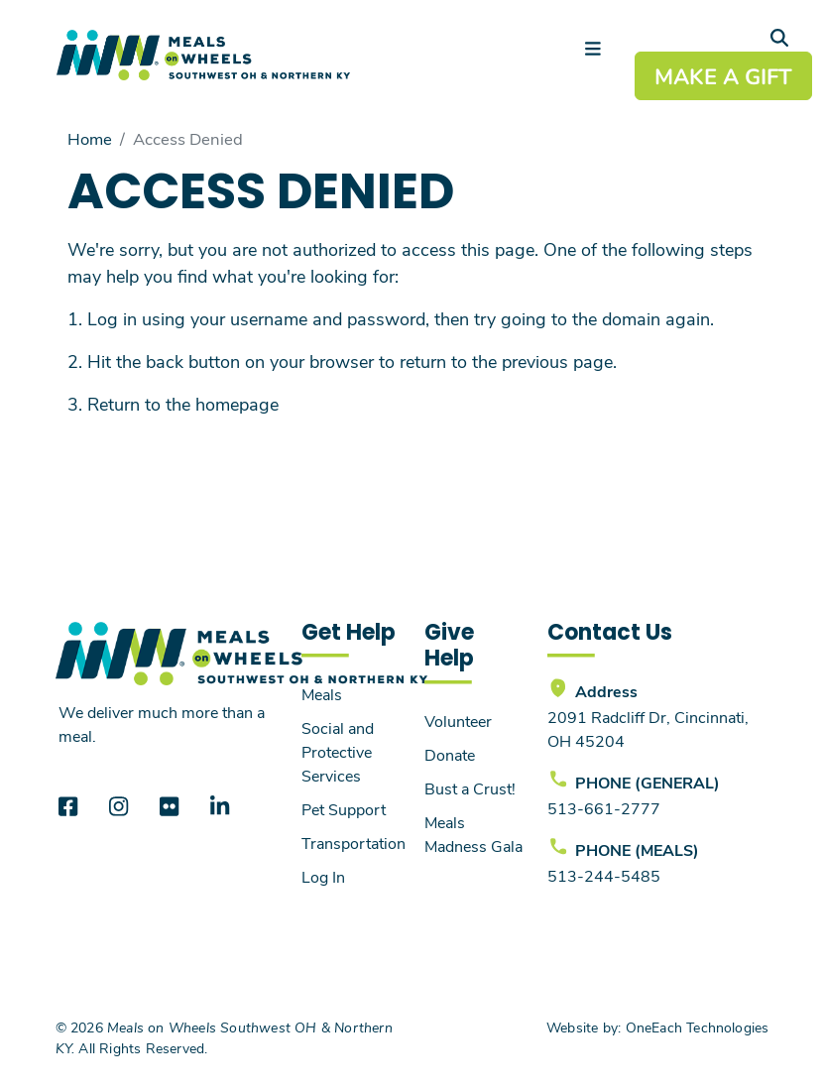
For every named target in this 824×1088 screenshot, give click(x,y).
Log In (323, 876)
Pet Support (343, 808)
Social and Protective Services (337, 751)
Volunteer (458, 720)
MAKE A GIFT (723, 75)
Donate (449, 754)
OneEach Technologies (697, 1027)
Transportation (353, 842)
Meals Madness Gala (473, 833)
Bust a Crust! (470, 788)
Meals (321, 693)
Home (89, 138)
